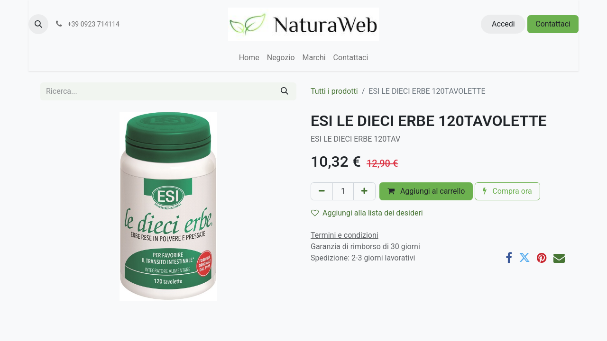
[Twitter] (524, 257)
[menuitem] (249, 57)
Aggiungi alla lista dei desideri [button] (367, 212)
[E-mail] (559, 257)
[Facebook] (509, 257)
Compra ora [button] (507, 191)
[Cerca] (284, 91)
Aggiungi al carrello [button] (426, 191)
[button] (38, 24)
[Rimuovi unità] (322, 191)
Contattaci (552, 23)
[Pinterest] (542, 257)
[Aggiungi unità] (364, 191)
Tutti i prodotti (334, 91)
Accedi (503, 23)
